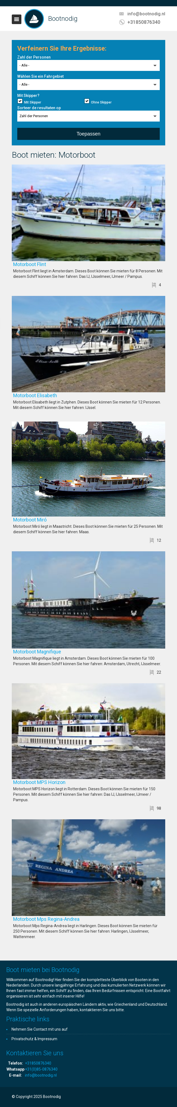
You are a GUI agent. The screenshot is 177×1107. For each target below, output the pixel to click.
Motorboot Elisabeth (51, 395)
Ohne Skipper (101, 102)
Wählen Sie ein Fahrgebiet (40, 76)
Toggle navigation (16, 19)
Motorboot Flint (46, 264)
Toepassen (88, 134)
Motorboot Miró (46, 520)
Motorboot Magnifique (53, 652)
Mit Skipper (32, 102)
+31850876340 (143, 22)
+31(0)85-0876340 (41, 1069)
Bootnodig (63, 18)
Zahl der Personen (34, 57)
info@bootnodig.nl (146, 13)
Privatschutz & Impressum (34, 1039)
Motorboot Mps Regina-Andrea (62, 919)
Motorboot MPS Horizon (55, 782)
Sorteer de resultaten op (39, 108)
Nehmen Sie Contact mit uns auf (40, 1029)
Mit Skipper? (28, 95)
